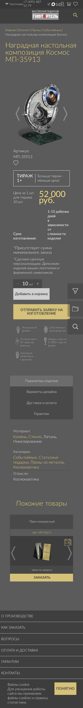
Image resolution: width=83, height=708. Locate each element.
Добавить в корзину (31, 294)
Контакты (10, 673)
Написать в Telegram (48, 4)
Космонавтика (26, 467)
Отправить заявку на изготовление (41, 311)
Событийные (52, 30)
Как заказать (13, 627)
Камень (20, 437)
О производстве (17, 616)
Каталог (23, 30)
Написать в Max (53, 4)
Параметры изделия (41, 381)
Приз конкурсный (42, 521)
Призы (36, 30)
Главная (10, 30)
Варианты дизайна (42, 392)
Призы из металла (47, 463)
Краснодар (16, 4)
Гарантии (41, 414)
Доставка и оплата (42, 403)
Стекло (35, 437)
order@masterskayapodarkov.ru (58, 4)
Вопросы (10, 639)
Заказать (42, 577)
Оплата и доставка (19, 650)
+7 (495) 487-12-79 (32, 3)
